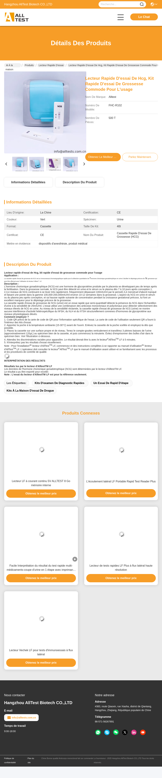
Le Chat (144, 17)
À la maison (9, 65)
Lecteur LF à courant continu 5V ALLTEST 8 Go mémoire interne (41, 483)
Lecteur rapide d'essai (51, 65)
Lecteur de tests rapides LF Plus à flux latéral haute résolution (121, 567)
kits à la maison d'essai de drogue (30, 390)
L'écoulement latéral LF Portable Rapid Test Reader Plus (121, 481)
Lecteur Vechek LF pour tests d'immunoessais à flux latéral (41, 652)
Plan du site (31, 760)
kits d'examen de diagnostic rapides (59, 383)
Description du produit (80, 182)
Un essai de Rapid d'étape (110, 383)
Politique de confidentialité (10, 760)
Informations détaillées (28, 182)
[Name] (142, 4)
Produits (29, 65)
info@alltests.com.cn (21, 717)
